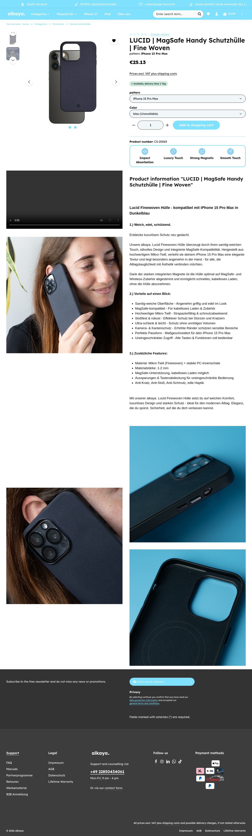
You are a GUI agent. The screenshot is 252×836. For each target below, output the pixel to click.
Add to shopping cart (196, 125)
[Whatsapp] (174, 762)
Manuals (12, 769)
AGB (51, 769)
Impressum (56, 762)
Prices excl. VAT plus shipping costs (153, 73)
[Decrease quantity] (134, 125)
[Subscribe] (191, 682)
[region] (64, 81)
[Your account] (216, 14)
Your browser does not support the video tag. (64, 200)
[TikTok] (180, 762)
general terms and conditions (144, 703)
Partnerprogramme (19, 775)
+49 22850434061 (107, 771)
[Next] (116, 82)
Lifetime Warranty (60, 781)
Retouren (12, 781)
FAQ (9, 762)
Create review (160, 34)
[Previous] (29, 82)
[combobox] (173, 14)
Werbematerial (16, 788)
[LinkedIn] (168, 762)
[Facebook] (156, 762)
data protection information (144, 700)
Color (133, 107)
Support (12, 753)
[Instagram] (162, 762)
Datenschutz (56, 775)
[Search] (199, 14)
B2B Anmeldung (17, 794)
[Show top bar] (242, 14)
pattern (135, 92)
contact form (113, 788)
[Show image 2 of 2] (75, 127)
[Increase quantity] (167, 125)
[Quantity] (150, 125)
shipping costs (171, 823)
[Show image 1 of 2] (70, 127)
